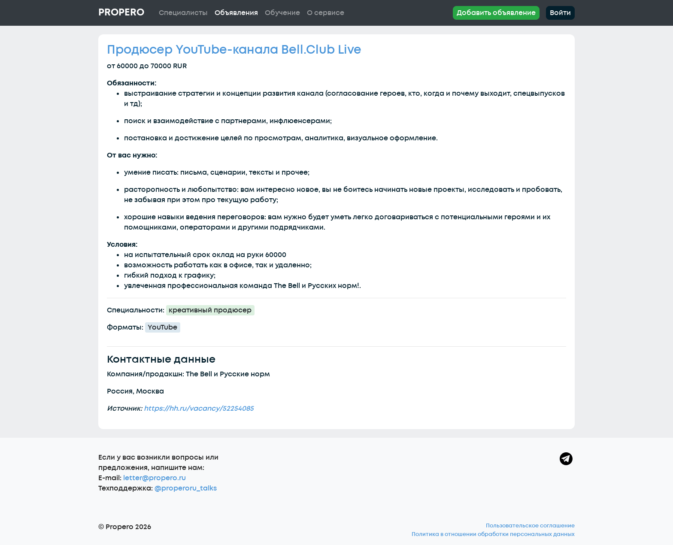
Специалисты (183, 13)
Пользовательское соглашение (530, 526)
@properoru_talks (186, 488)
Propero (121, 12)
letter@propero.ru (154, 478)
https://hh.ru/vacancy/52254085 (199, 408)
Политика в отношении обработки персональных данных (493, 534)
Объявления (236, 13)
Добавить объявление (496, 13)
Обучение (282, 13)
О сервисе (325, 13)
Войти (560, 13)
